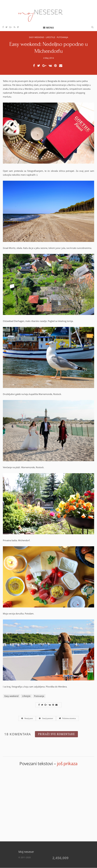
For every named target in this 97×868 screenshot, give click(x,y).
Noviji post (27, 718)
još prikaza (67, 763)
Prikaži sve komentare (56, 734)
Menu (50, 27)
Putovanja (62, 37)
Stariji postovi (46, 718)
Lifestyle (50, 37)
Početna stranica (67, 718)
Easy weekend (36, 37)
